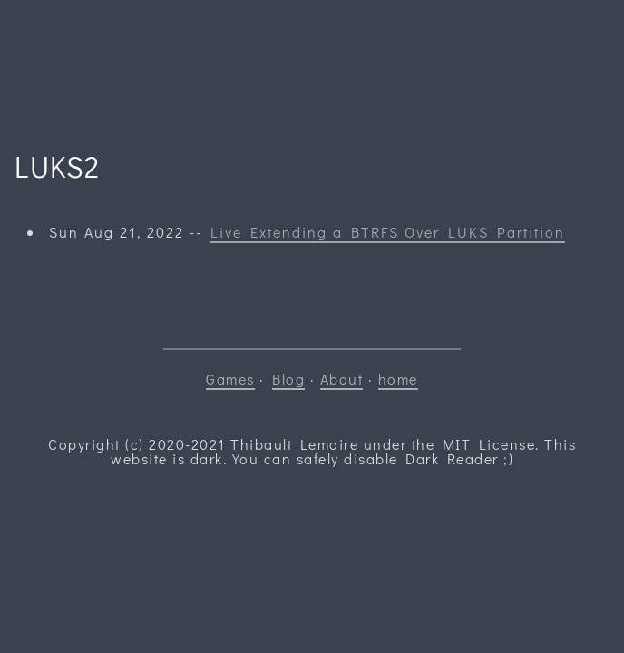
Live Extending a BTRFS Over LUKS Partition (387, 231)
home (398, 378)
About (342, 378)
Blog (288, 378)
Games (230, 378)
